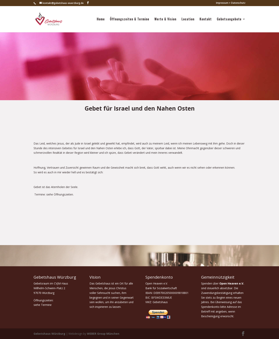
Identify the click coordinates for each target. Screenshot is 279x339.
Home (101, 20)
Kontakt (206, 20)
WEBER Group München (103, 333)
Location (187, 20)
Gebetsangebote (229, 20)
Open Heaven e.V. (231, 283)
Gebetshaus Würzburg (49, 333)
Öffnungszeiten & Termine (129, 20)
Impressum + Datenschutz (230, 3)
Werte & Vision (165, 20)
